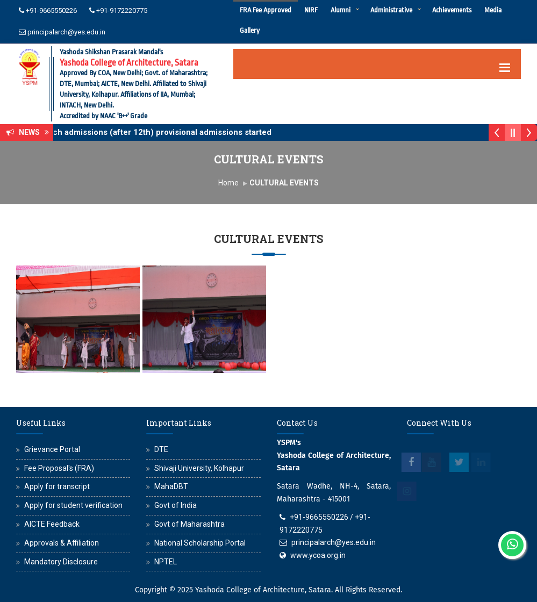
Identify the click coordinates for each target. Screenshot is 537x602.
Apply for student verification (73, 505)
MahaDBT (171, 486)
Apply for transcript (57, 486)
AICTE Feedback (52, 524)
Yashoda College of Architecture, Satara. (264, 589)
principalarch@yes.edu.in (66, 32)
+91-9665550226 (51, 10)
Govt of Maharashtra (189, 524)
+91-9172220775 (121, 10)
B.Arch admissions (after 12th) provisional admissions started (160, 132)
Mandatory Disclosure (61, 561)
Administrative (391, 10)
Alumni (340, 10)
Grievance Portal (52, 449)
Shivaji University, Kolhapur (199, 468)
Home (228, 182)
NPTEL (165, 561)
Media (493, 10)
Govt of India (175, 505)
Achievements (451, 10)
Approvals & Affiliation (61, 543)
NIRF (311, 10)
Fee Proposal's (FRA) (59, 468)
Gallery (250, 30)
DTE (161, 449)
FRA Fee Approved (265, 10)
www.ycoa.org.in (318, 555)
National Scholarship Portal (200, 543)
